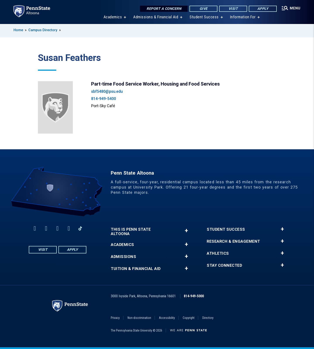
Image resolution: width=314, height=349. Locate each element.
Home (18, 30)
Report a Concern (164, 9)
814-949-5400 (103, 98)
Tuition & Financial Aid (136, 268)
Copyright (189, 318)
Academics (113, 17)
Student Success (204, 17)
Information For (243, 17)
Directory (207, 318)
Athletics (218, 253)
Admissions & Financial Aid (155, 17)
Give (204, 9)
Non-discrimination (139, 318)
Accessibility (167, 318)
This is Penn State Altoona (131, 231)
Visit (233, 9)
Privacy (115, 318)
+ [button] (186, 230)
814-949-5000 (194, 296)
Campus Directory (42, 30)
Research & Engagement (233, 241)
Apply (262, 9)
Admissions (123, 256)
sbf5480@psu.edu (107, 91)
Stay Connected (224, 265)
